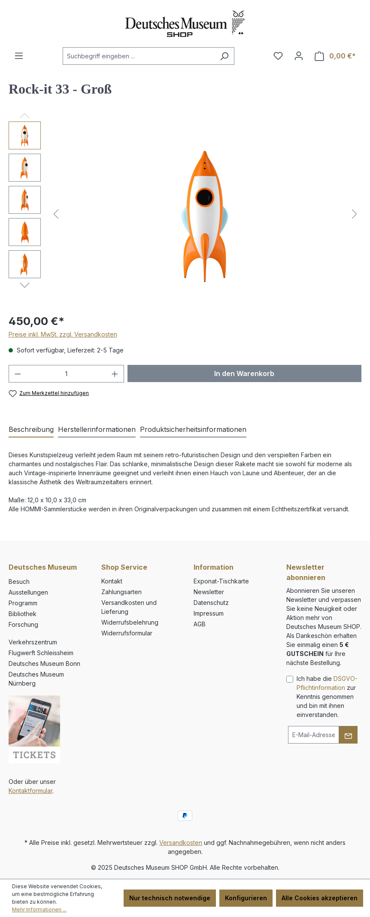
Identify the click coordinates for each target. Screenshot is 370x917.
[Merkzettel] (278, 55)
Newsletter (209, 591)
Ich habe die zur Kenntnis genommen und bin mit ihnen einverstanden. (327, 696)
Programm (23, 603)
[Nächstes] (354, 214)
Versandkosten (180, 842)
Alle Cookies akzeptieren (320, 898)
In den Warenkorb (244, 373)
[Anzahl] (66, 374)
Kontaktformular (30, 790)
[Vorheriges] (55, 214)
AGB (200, 624)
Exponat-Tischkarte (221, 581)
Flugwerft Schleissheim (41, 652)
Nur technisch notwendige (169, 898)
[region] (185, 213)
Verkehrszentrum (33, 642)
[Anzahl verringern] (18, 374)
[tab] (31, 429)
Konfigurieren (246, 898)
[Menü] (19, 55)
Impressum (209, 613)
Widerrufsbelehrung (129, 622)
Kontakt (111, 581)
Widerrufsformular (126, 633)
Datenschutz (211, 602)
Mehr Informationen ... (39, 909)
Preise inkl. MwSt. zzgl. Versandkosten (63, 334)
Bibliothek (22, 613)
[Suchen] (224, 56)
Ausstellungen (28, 592)
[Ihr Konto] (298, 55)
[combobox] (139, 56)
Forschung (23, 624)
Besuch (19, 581)
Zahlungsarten (121, 591)
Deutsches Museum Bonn (44, 663)
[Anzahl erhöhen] (115, 374)
